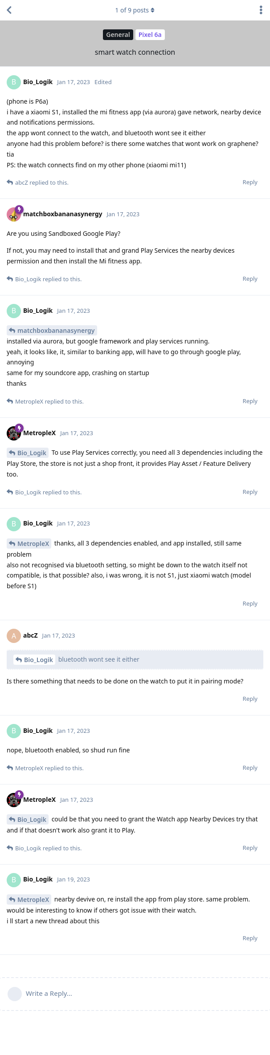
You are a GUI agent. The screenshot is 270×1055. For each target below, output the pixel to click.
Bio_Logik (31, 453)
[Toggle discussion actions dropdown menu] (261, 10)
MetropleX (33, 543)
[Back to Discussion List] (9, 10)
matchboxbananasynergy (56, 330)
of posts (135, 10)
